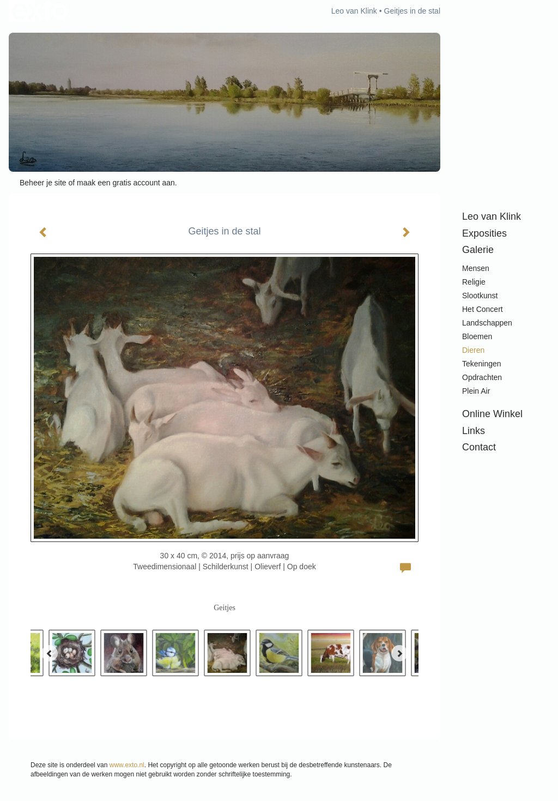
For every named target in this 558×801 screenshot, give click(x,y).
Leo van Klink (354, 11)
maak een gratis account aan (126, 182)
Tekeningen (481, 363)
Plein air (476, 391)
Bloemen (477, 336)
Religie (474, 282)
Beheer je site (43, 182)
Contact (479, 447)
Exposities (484, 233)
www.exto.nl (127, 765)
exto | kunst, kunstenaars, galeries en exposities (39, 11)
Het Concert (482, 309)
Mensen (475, 268)
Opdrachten (482, 377)
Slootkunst (480, 295)
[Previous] (49, 653)
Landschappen (487, 322)
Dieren (473, 350)
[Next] (399, 653)
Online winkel (492, 413)
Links (473, 430)
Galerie (478, 249)
